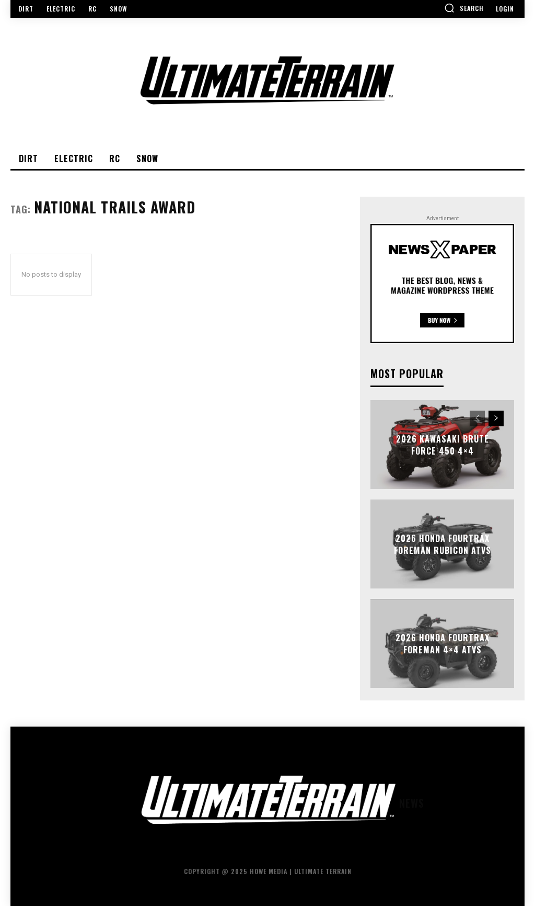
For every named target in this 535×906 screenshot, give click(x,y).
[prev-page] (477, 418)
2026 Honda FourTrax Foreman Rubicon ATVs (442, 544)
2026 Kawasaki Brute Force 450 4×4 (442, 445)
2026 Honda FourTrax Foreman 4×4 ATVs (443, 643)
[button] (464, 8)
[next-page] (496, 418)
